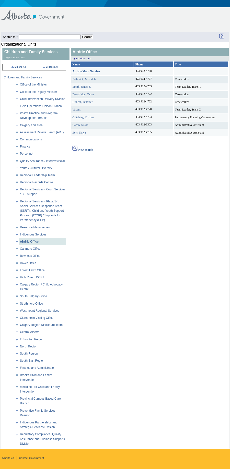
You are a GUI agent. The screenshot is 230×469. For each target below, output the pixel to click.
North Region (28, 346)
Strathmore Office (31, 303)
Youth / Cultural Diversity (36, 168)
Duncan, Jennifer (82, 102)
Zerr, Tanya (79, 132)
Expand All (18, 67)
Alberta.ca (8, 458)
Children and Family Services (23, 77)
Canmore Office (30, 248)
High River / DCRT (32, 277)
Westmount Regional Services (39, 310)
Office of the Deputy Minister (38, 92)
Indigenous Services (33, 234)
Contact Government (31, 458)
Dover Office (28, 263)
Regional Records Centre (36, 182)
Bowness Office (30, 256)
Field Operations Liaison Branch (41, 106)
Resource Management (35, 227)
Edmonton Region (32, 339)
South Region (29, 353)
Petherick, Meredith (84, 79)
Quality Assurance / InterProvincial (42, 161)
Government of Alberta (37, 12)
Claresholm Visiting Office (37, 318)
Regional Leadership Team (37, 175)
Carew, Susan (80, 125)
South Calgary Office (33, 296)
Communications (31, 139)
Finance (25, 146)
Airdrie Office (29, 241)
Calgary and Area (31, 125)
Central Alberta (29, 332)
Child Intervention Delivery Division (42, 99)
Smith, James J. (81, 86)
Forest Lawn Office (32, 270)
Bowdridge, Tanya (83, 94)
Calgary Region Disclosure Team (41, 325)
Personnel (26, 153)
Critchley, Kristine (83, 117)
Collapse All (50, 67)
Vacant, (76, 109)
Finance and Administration (38, 368)
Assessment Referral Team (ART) (42, 132)
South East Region (32, 360)
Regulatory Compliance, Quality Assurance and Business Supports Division (42, 438)
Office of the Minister (33, 84)
